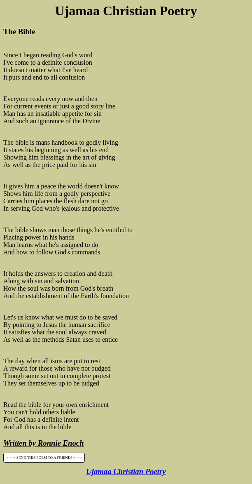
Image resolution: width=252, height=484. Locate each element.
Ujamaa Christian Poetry (126, 471)
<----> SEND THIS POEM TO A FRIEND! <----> (44, 458)
